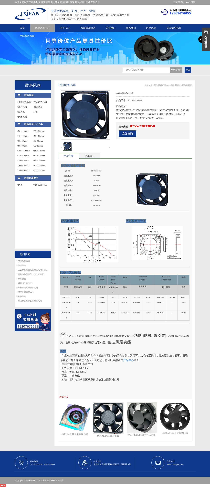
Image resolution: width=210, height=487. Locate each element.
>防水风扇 (22, 117)
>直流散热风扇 (24, 102)
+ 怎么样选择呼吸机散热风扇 (29, 301)
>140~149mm (23, 160)
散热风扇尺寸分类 (33, 124)
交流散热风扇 (27, 36)
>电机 (35, 112)
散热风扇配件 (31, 178)
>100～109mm (23, 150)
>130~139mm (39, 155)
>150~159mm (39, 160)
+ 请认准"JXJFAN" (24, 283)
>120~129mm (23, 155)
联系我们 (131, 28)
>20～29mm (22, 131)
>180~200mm (23, 170)
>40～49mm (22, 136)
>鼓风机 (21, 112)
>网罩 (19, 184)
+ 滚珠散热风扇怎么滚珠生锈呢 (30, 274)
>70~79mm (38, 141)
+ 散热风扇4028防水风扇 (27, 288)
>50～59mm (38, 136)
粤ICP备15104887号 (55, 480)
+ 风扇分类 (21, 279)
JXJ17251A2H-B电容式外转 (141, 435)
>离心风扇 (22, 107)
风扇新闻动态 (88, 28)
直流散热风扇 (174, 28)
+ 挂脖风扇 (21, 296)
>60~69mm (22, 141)
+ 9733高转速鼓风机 (25, 292)
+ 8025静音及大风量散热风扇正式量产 (32, 270)
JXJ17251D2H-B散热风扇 (175, 433)
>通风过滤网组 (40, 184)
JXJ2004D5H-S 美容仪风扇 (74, 434)
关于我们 (111, 28)
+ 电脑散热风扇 (23, 261)
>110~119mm (39, 150)
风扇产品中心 (42, 28)
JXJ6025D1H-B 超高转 (108, 436)
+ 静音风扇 (21, 265)
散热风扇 (151, 28)
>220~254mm (39, 170)
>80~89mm (22, 146)
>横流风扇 (37, 107)
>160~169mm (23, 165)
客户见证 (65, 28)
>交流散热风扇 (40, 102)
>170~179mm (39, 165)
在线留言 (190, 2)
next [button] (109, 147)
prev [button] (62, 147)
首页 (22, 28)
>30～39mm (38, 131)
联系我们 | (179, 2)
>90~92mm (38, 146)
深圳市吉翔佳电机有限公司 (77, 364)
